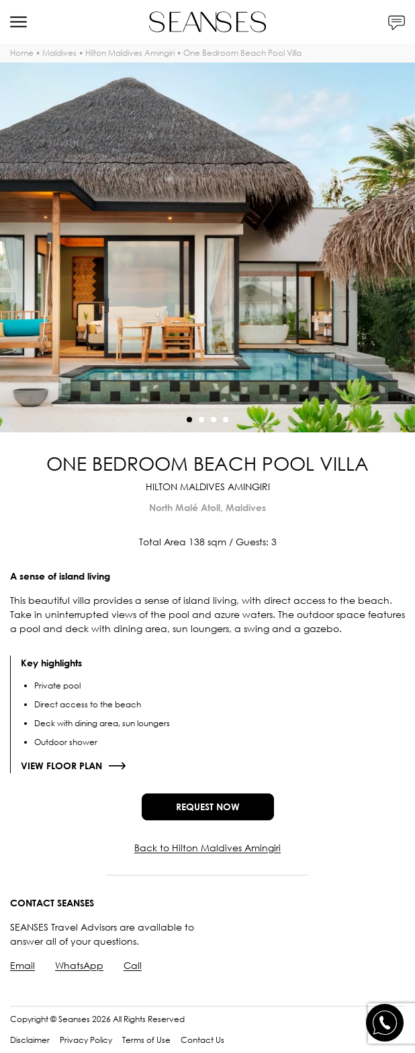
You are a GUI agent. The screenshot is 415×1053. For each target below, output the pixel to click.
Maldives (59, 53)
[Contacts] (396, 21)
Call (133, 965)
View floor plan (61, 765)
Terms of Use (146, 1040)
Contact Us (202, 1040)
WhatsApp (79, 965)
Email (22, 965)
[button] (189, 419)
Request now (208, 806)
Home (22, 53)
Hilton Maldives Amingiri (130, 53)
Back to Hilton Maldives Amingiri (207, 847)
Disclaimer (30, 1040)
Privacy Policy (86, 1040)
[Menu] (18, 21)
